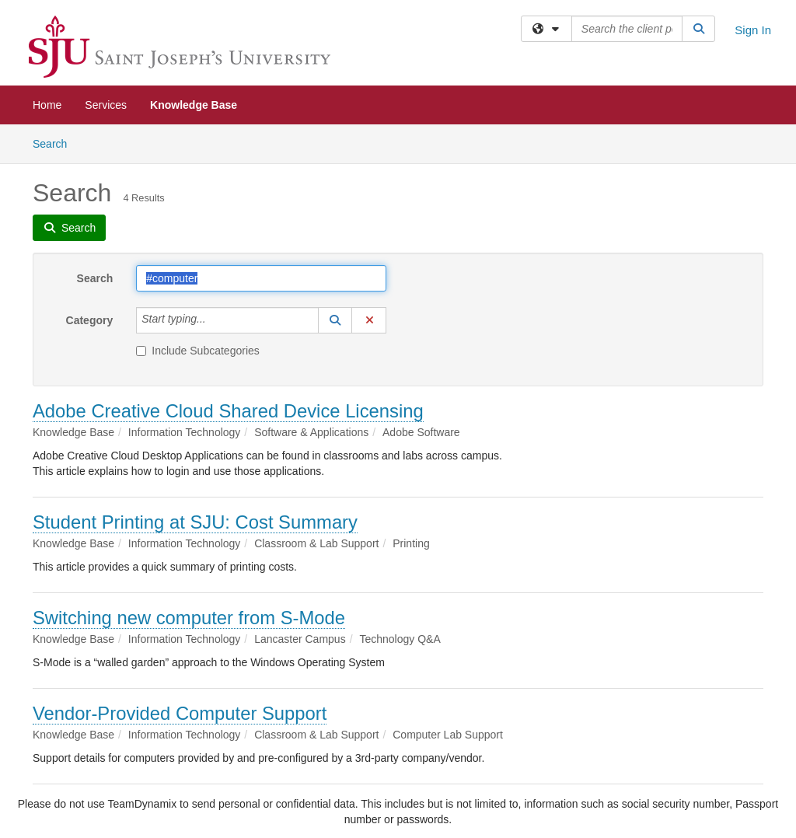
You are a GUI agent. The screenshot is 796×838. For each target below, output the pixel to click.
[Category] (214, 320)
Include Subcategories (198, 350)
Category (89, 320)
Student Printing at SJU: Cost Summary (195, 522)
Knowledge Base (193, 105)
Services (106, 105)
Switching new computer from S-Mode (189, 617)
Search (56, 142)
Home (47, 105)
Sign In (753, 30)
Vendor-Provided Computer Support (179, 713)
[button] (335, 320)
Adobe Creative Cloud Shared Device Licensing (228, 410)
